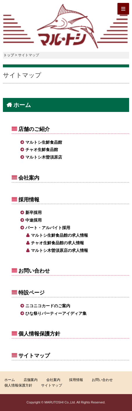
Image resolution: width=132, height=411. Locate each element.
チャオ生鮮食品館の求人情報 (57, 242)
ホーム (22, 105)
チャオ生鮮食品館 (41, 149)
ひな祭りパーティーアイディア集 (56, 313)
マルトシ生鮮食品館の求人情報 (59, 235)
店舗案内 (31, 380)
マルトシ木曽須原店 (43, 157)
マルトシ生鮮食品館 (43, 142)
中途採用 (33, 220)
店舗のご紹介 (34, 129)
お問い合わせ (34, 271)
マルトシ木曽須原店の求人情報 (59, 250)
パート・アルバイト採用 (47, 227)
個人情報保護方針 (39, 334)
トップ (8, 55)
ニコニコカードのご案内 (47, 305)
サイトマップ (34, 356)
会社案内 (28, 178)
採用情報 (28, 200)
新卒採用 (33, 212)
